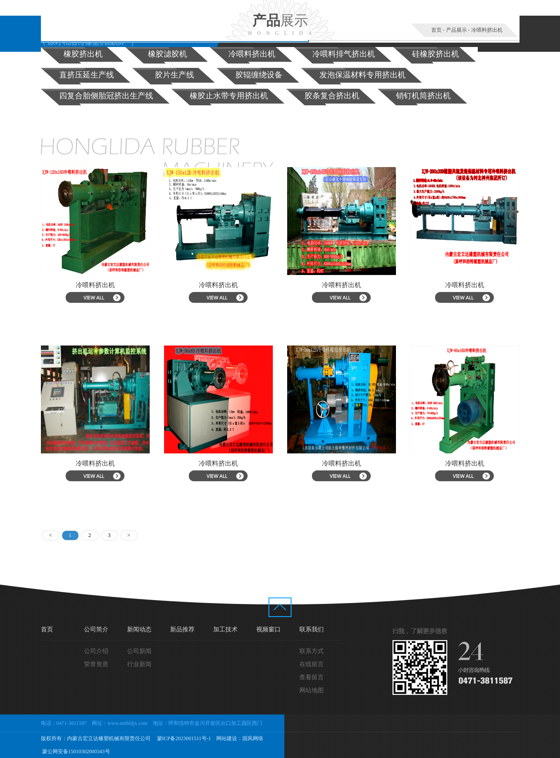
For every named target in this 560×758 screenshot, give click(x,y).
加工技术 (225, 629)
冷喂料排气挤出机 (343, 54)
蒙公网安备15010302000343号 (75, 751)
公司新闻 (139, 651)
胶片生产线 (174, 74)
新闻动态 (139, 629)
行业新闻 (139, 664)
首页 (436, 30)
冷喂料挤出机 (487, 30)
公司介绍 (96, 651)
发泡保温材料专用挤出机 (362, 74)
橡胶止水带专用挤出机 (229, 95)
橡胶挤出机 (83, 54)
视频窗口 (268, 629)
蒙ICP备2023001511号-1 (183, 738)
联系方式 (311, 651)
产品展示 (456, 30)
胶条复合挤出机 (332, 95)
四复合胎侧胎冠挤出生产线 (106, 95)
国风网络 (252, 738)
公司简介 (96, 629)
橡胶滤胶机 (167, 54)
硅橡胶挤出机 (435, 54)
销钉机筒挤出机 (423, 95)
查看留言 (311, 677)
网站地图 (311, 690)
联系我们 (311, 629)
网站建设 (226, 738)
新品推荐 (182, 629)
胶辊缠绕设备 (258, 74)
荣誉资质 (96, 664)
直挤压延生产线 (86, 74)
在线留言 (311, 664)
